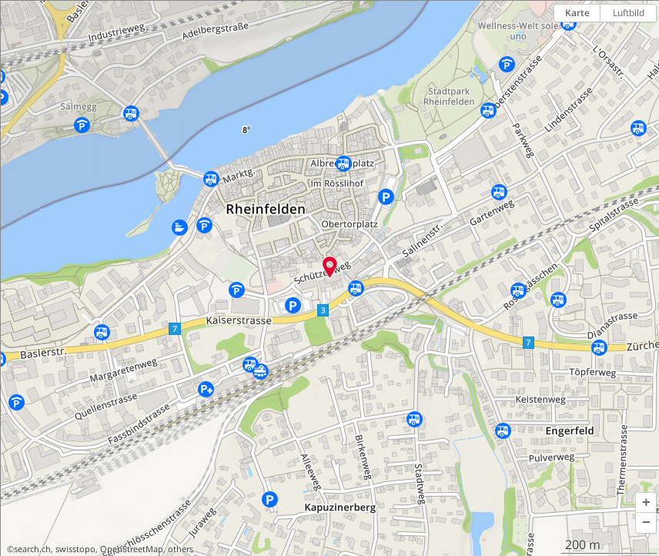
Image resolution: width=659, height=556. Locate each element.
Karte (577, 12)
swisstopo (75, 549)
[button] (646, 503)
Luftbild (628, 12)
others (180, 549)
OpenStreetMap (131, 549)
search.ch (32, 549)
